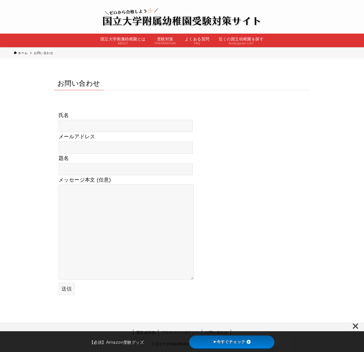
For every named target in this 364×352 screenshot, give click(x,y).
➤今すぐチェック (231, 341)
